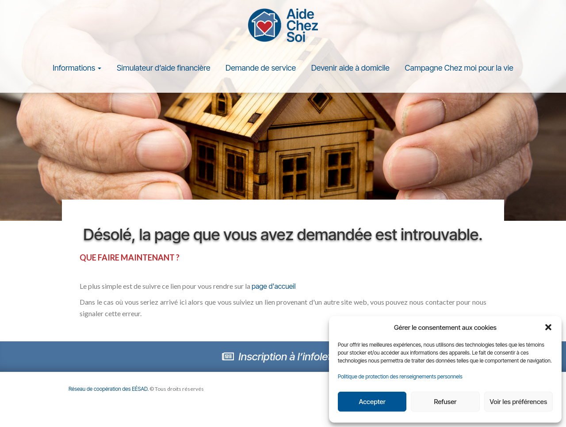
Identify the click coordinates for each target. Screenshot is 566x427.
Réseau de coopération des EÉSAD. (109, 388)
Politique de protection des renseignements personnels (400, 376)
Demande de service (261, 67)
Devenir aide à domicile (350, 67)
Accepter (372, 401)
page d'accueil (273, 286)
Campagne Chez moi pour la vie (459, 67)
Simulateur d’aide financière (163, 67)
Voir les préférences (518, 401)
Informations (77, 67)
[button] (548, 327)
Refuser (445, 401)
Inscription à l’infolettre (283, 356)
